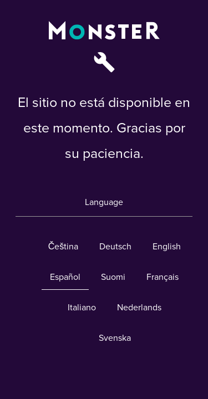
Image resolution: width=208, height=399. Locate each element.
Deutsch (115, 246)
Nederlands (139, 307)
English (167, 246)
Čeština (63, 246)
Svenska (115, 338)
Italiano (82, 307)
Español (65, 277)
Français (162, 277)
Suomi (113, 277)
